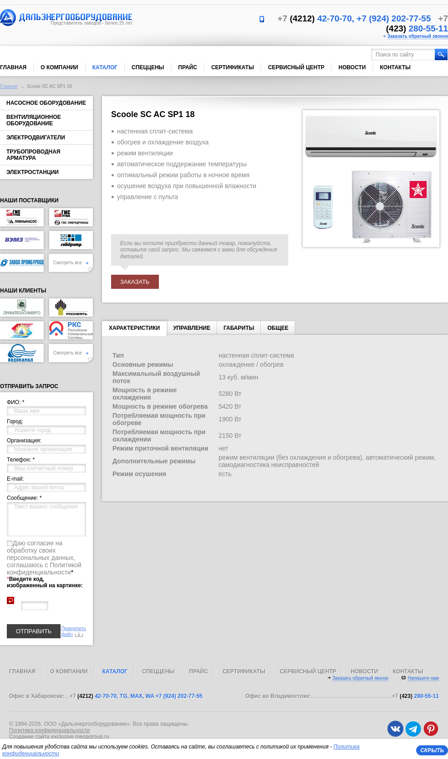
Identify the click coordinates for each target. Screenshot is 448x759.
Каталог (104, 67)
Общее (277, 328)
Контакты (395, 67)
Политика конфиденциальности (49, 730)
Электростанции (32, 172)
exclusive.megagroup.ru (80, 736)
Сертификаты (232, 67)
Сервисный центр (296, 67)
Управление (191, 328)
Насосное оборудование (46, 103)
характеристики (134, 330)
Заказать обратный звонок (417, 36)
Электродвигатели (35, 137)
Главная (13, 67)
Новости (352, 67)
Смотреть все (70, 262)
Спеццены (148, 67)
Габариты (239, 328)
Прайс (187, 67)
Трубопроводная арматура (33, 155)
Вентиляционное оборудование (33, 120)
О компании (59, 67)
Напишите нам (423, 678)
